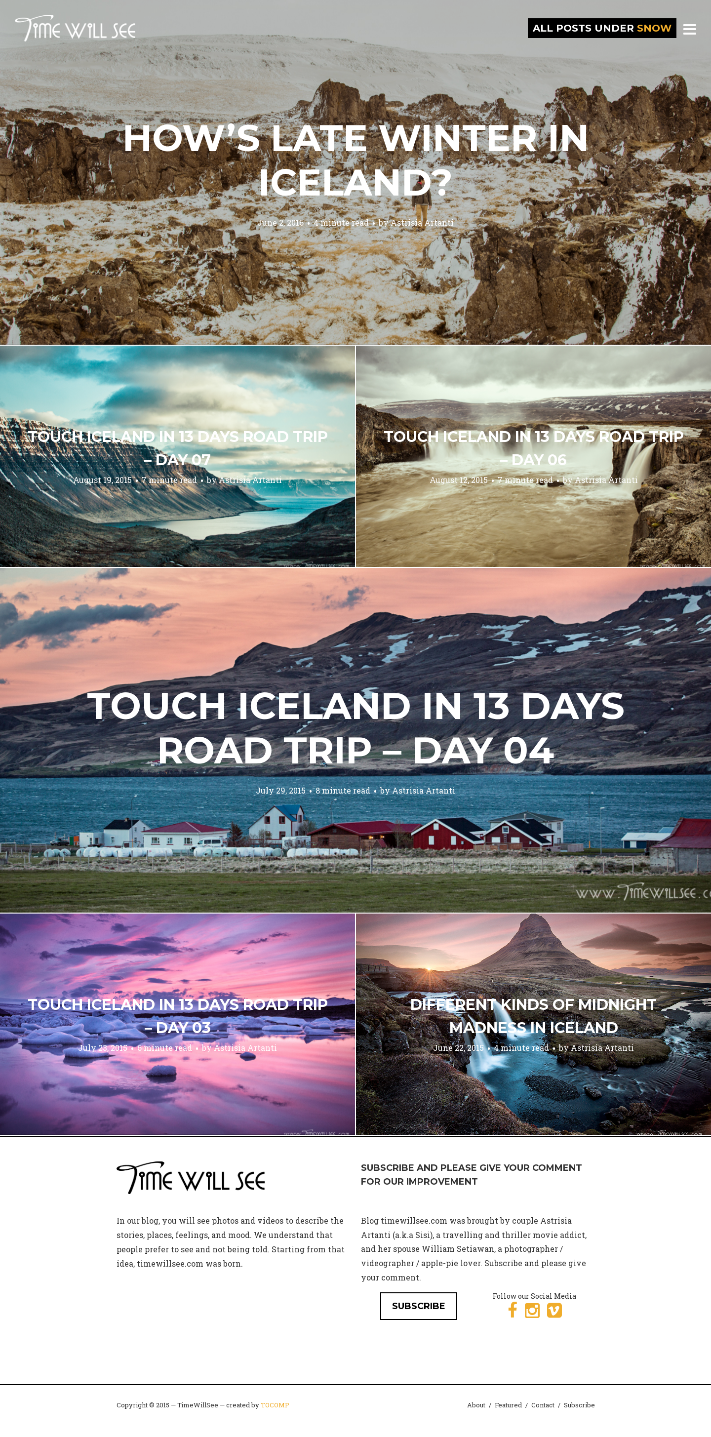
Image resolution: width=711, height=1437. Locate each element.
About (476, 1404)
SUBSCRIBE (418, 1306)
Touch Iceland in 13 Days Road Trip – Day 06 (534, 448)
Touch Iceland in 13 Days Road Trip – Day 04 (356, 727)
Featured (508, 1404)
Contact (542, 1404)
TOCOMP (275, 1404)
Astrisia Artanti (422, 222)
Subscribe (579, 1404)
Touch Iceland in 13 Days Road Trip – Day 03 (178, 1016)
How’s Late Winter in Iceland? (355, 160)
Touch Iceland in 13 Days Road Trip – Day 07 (178, 448)
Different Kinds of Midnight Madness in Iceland (533, 1016)
